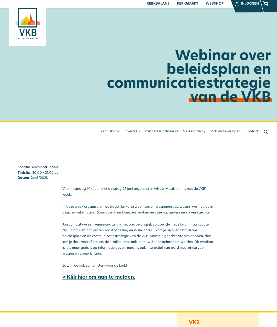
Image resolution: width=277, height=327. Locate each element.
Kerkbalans (158, 3)
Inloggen (247, 4)
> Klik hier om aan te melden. (98, 277)
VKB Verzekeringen (225, 131)
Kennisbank (110, 131)
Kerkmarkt (187, 3)
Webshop (215, 3)
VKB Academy (194, 131)
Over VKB (132, 131)
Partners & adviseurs (161, 131)
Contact (252, 131)
